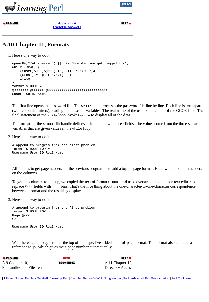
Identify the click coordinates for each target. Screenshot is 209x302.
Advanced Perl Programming (150, 296)
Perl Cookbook (181, 296)
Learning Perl (59, 296)
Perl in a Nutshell (36, 296)
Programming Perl (116, 296)
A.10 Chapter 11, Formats (35, 44)
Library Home (13, 296)
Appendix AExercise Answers (67, 25)
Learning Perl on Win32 (86, 296)
